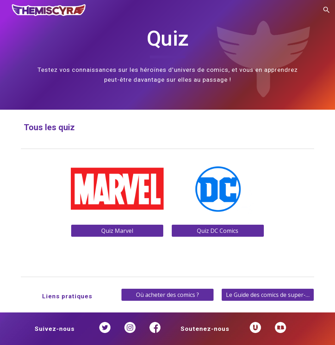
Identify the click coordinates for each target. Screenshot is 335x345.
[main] (167, 54)
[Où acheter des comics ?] (167, 294)
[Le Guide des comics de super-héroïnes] (268, 294)
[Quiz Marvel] (117, 230)
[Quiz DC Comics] (218, 230)
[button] (326, 9)
